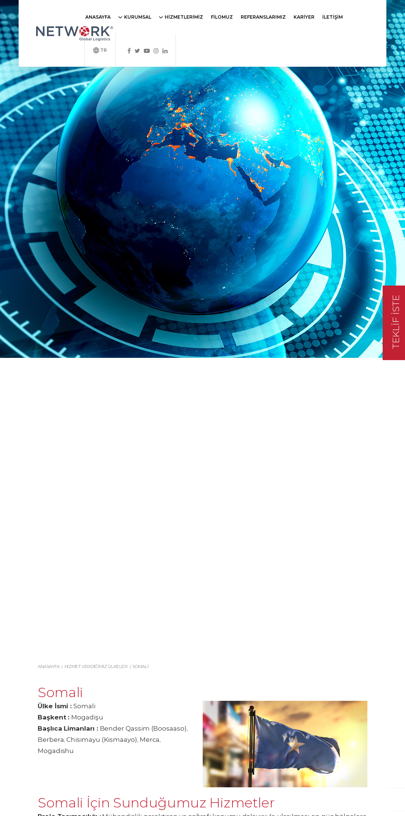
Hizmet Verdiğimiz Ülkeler (96, 666)
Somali (140, 666)
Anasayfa (49, 666)
